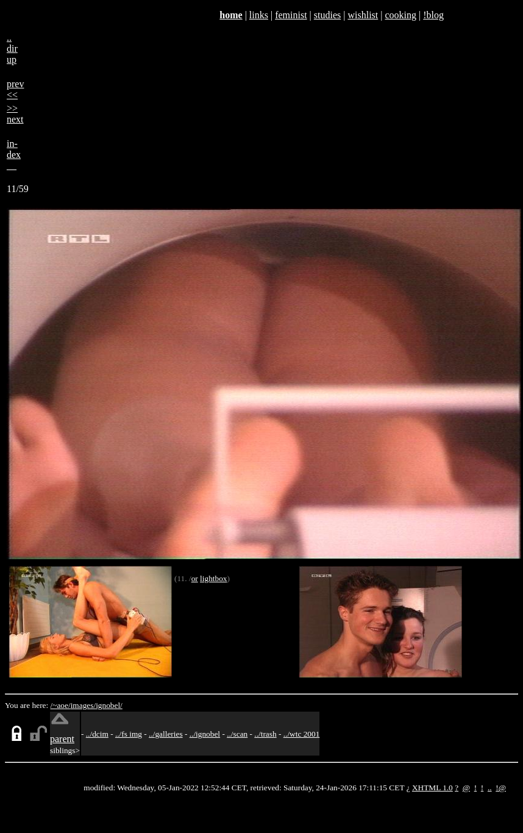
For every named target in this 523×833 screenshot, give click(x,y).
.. (490, 787)
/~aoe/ (61, 705)
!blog (433, 15)
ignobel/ (109, 705)
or (194, 578)
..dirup (12, 48)
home (230, 15)
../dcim (97, 733)
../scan (237, 733)
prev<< (15, 89)
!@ (501, 787)
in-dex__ (14, 154)
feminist (291, 15)
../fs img (128, 733)
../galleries (166, 733)
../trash (265, 733)
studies (327, 15)
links (258, 15)
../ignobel (205, 733)
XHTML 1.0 (432, 787)
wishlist (362, 15)
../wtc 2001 (301, 733)
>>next (15, 113)
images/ (83, 705)
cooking (400, 15)
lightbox (213, 578)
